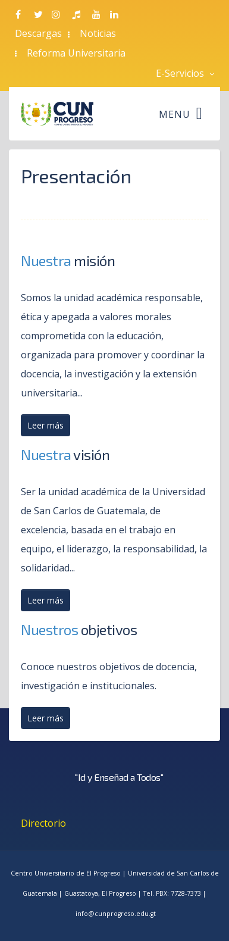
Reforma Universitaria (76, 53)
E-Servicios (185, 73)
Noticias (98, 33)
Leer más (45, 425)
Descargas (38, 33)
